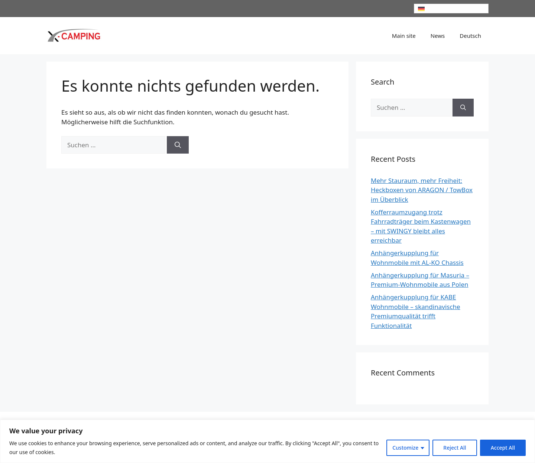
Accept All (503, 447)
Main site (404, 35)
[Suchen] (178, 145)
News (438, 35)
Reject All (454, 447)
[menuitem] (451, 8)
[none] (451, 8)
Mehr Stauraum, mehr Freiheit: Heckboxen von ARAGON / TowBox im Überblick (422, 190)
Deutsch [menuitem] (436, 8)
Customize (405, 447)
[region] (267, 441)
